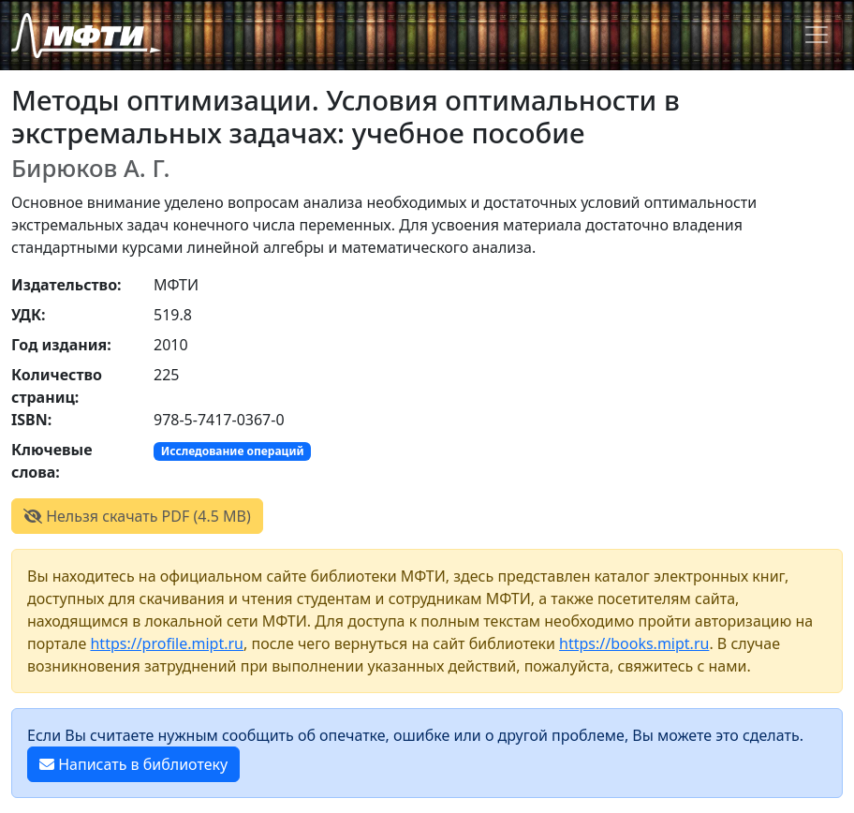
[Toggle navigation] (816, 34)
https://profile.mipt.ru (166, 643)
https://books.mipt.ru (634, 643)
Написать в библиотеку (133, 764)
